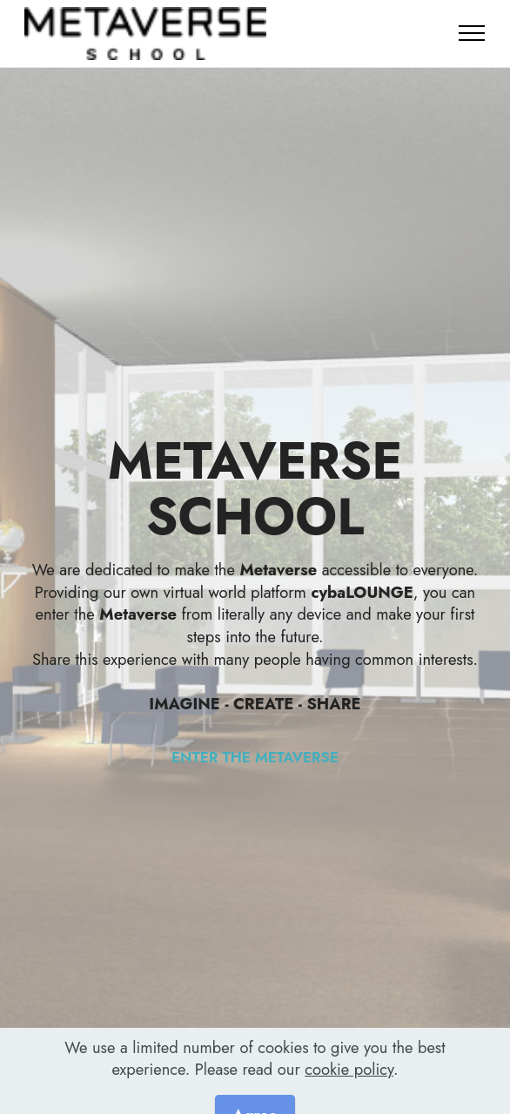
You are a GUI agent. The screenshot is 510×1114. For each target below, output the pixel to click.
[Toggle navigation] (472, 33)
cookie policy (349, 1091)
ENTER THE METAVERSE (255, 757)
